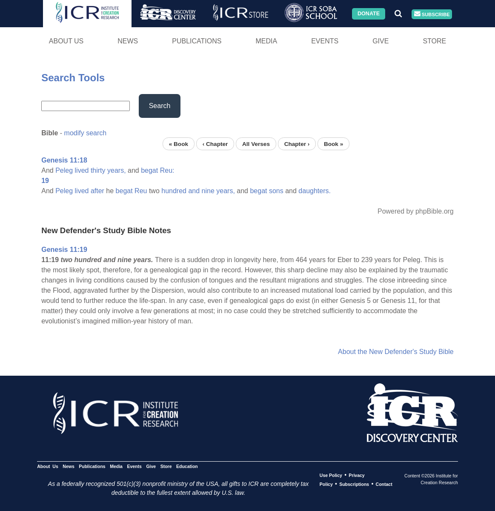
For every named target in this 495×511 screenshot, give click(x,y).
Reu (140, 190)
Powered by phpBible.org (416, 211)
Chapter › (297, 143)
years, (116, 170)
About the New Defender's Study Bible (396, 351)
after (97, 190)
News (127, 41)
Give (380, 41)
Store (434, 41)
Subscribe (432, 14)
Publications (196, 41)
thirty (98, 170)
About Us (66, 41)
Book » (333, 143)
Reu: (167, 170)
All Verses (256, 143)
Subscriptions (354, 484)
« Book (178, 143)
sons (276, 190)
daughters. (314, 190)
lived (82, 170)
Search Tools (73, 77)
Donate (369, 14)
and (194, 190)
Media (266, 41)
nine (208, 190)
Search (160, 105)
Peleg (64, 170)
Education (187, 466)
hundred (173, 190)
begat (149, 170)
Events (324, 41)
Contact (384, 484)
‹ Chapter (215, 143)
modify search (85, 133)
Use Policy (331, 475)
